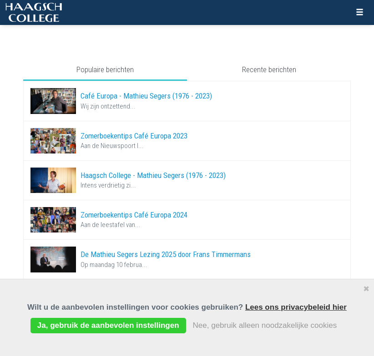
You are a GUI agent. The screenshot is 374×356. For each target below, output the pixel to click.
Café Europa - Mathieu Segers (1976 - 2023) (146, 95)
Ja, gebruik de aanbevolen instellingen (108, 325)
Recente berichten (269, 69)
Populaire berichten (105, 69)
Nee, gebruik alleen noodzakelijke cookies (265, 325)
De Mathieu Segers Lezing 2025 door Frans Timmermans (166, 254)
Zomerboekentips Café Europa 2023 (134, 135)
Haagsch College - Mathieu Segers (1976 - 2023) (153, 175)
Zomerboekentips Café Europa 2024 (134, 214)
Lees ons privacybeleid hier (296, 307)
